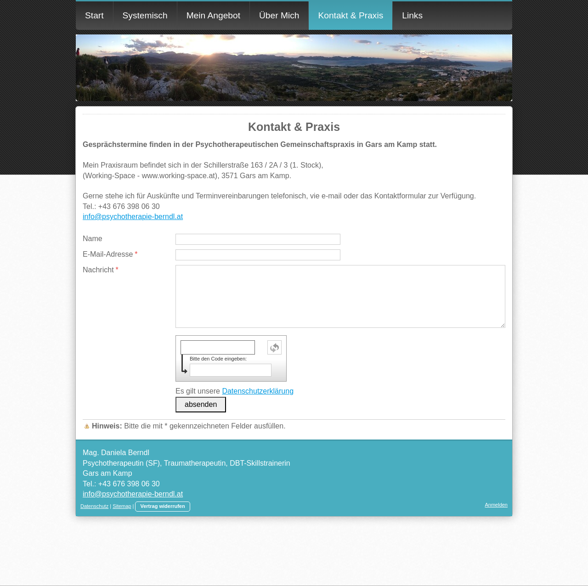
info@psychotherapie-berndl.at (133, 216)
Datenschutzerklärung (258, 391)
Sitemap (122, 506)
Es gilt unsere (234, 391)
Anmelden (496, 504)
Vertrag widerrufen (162, 506)
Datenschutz (94, 506)
